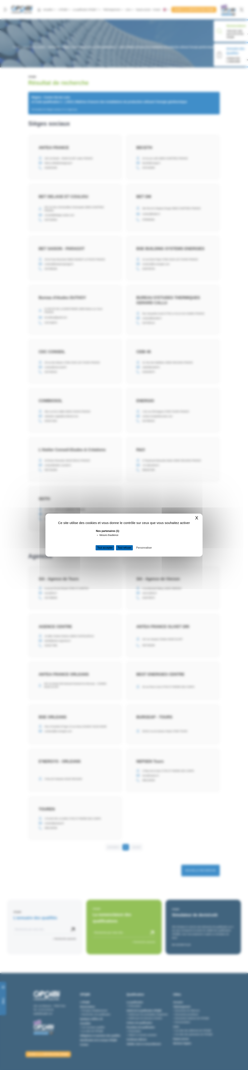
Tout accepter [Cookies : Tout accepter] (105, 547)
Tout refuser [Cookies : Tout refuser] (124, 547)
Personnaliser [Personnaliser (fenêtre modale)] (144, 547)
